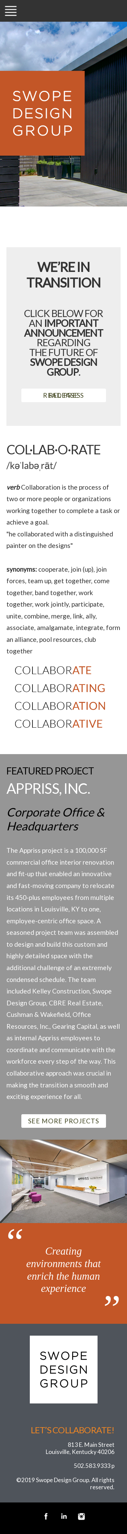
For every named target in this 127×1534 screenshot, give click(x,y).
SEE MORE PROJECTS (63, 1121)
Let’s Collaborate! (72, 1429)
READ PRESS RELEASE (63, 395)
